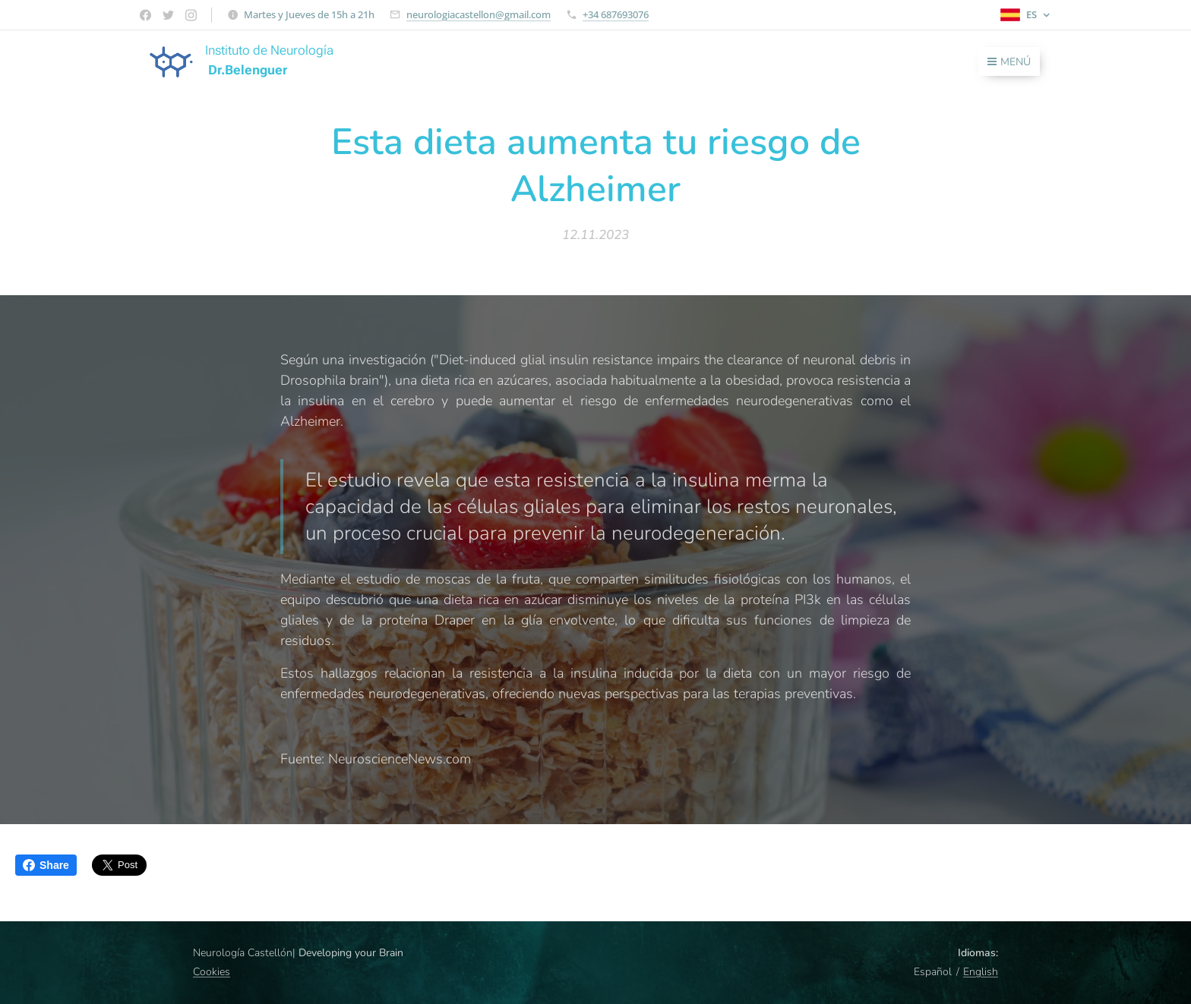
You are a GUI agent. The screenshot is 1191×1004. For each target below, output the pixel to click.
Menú (1009, 62)
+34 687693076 (616, 14)
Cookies (211, 972)
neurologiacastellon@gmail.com (478, 14)
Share (46, 865)
